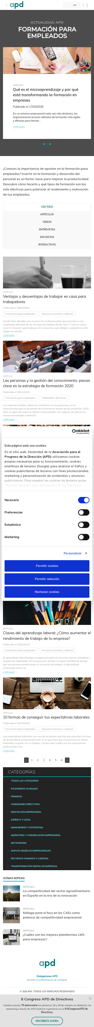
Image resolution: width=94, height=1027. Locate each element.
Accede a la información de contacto (47, 979)
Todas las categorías (24, 780)
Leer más (19, 127)
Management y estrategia (27, 827)
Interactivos (47, 244)
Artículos (47, 214)
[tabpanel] (47, 93)
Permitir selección (47, 579)
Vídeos (47, 221)
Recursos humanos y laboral (57, 313)
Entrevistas (47, 229)
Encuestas (47, 237)
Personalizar (73, 553)
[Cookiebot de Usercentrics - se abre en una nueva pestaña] (72, 431)
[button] (44, 144)
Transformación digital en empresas (34, 866)
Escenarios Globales (24, 788)
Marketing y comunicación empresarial (36, 835)
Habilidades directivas (54, 397)
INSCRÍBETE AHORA (47, 1020)
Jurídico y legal (21, 819)
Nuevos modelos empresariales (31, 850)
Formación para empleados (20, 313)
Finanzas (16, 796)
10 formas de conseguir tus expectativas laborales (46, 717)
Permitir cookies (47, 566)
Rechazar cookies (47, 592)
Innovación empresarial (26, 812)
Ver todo (47, 206)
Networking (18, 843)
